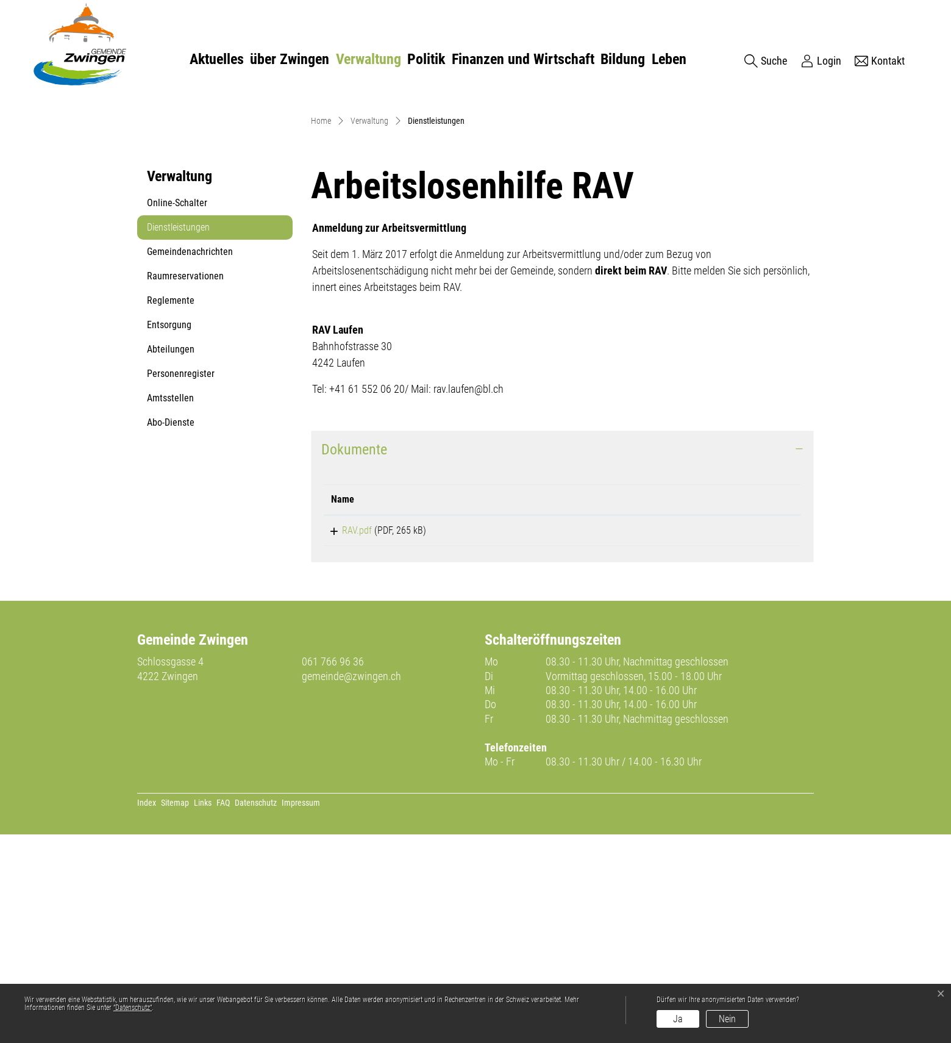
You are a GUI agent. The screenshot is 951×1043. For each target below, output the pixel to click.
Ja (678, 1019)
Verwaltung (368, 59)
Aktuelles (217, 59)
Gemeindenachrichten (190, 456)
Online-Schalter (177, 407)
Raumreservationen (185, 480)
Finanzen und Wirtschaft (523, 59)
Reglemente (170, 505)
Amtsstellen (170, 602)
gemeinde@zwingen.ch (351, 884)
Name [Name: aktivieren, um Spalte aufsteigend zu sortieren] (342, 703)
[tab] (562, 654)
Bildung (622, 59)
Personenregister (181, 578)
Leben (669, 59)
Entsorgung (169, 529)
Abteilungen (170, 553)
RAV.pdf (346, 734)
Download (711, 737)
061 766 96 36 (333, 870)
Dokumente (354, 653)
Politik (426, 59)
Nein (727, 1019)
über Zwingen (289, 59)
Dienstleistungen (178, 435)
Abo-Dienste (170, 627)
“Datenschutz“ (132, 1007)
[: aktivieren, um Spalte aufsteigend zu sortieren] (711, 704)
